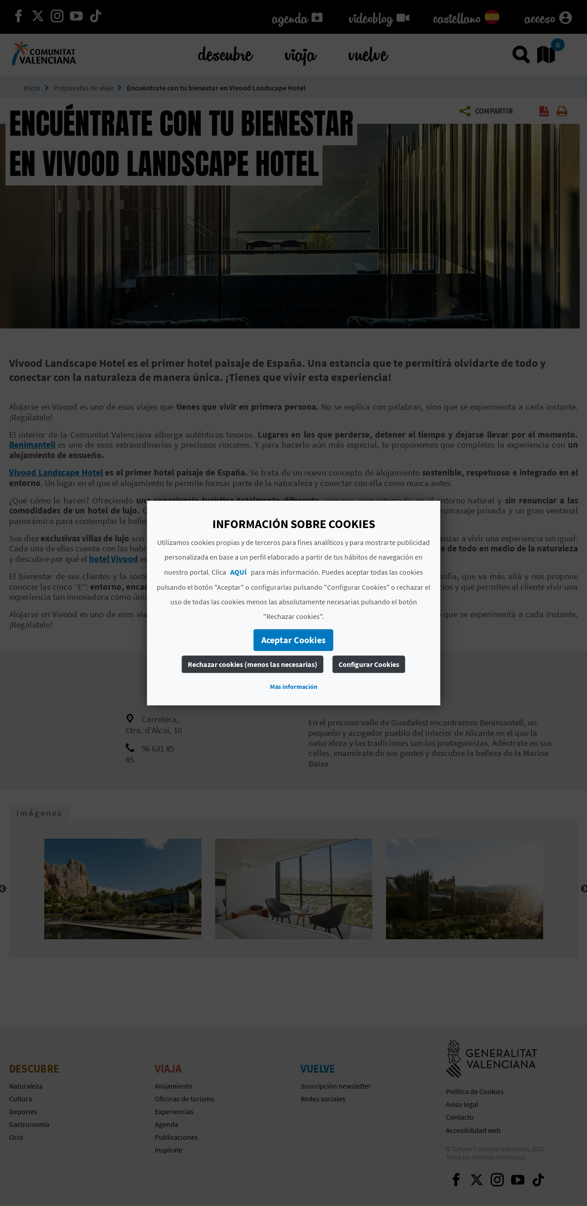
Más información (293, 686)
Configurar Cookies (368, 664)
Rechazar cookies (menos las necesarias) (252, 664)
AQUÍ (238, 572)
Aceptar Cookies (293, 639)
